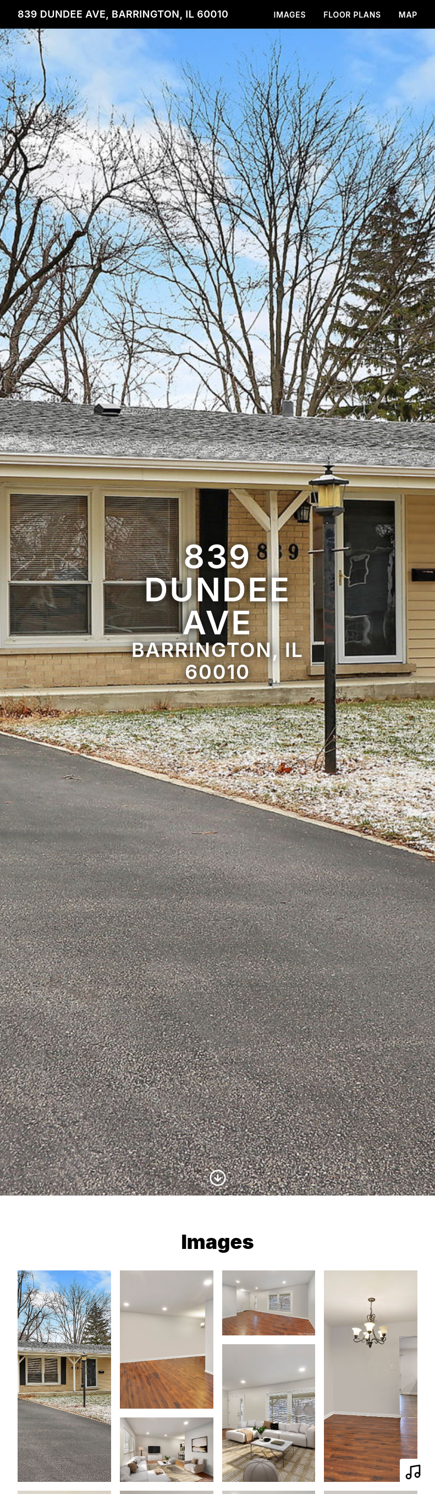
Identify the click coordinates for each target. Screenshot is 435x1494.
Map (408, 14)
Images (290, 14)
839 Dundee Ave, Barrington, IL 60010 (123, 14)
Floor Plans (352, 14)
